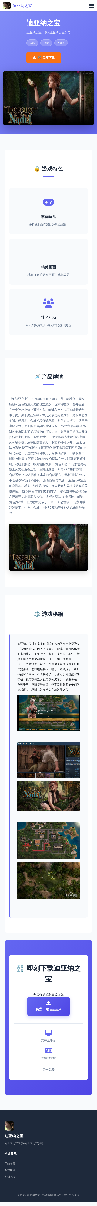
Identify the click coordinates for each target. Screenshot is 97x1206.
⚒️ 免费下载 (43, 57)
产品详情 (10, 1167)
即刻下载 (10, 1181)
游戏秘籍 (10, 1174)
